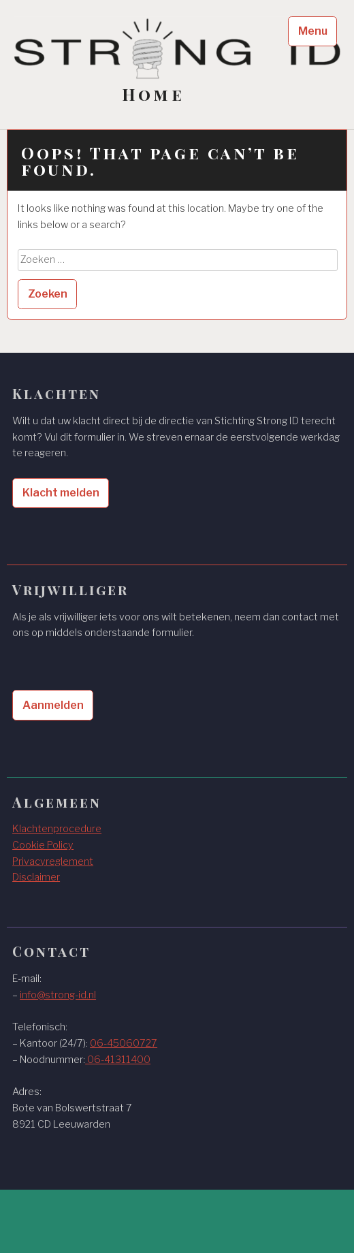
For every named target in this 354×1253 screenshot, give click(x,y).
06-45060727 (123, 1043)
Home (153, 94)
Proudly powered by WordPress (89, 1213)
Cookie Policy (43, 845)
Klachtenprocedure (56, 829)
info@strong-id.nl (58, 995)
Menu (312, 31)
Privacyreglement (52, 861)
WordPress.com (54, 1229)
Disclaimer (36, 877)
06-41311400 (117, 1059)
